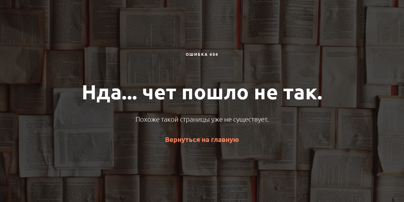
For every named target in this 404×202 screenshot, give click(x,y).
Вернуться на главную (202, 139)
